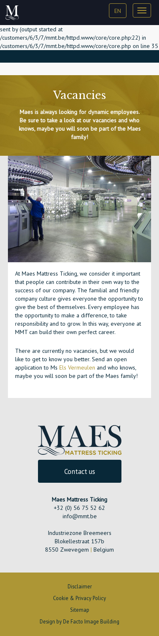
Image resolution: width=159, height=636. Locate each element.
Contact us (79, 471)
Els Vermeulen (77, 367)
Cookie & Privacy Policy (79, 598)
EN (117, 11)
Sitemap (79, 609)
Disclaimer (80, 586)
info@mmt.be (80, 516)
